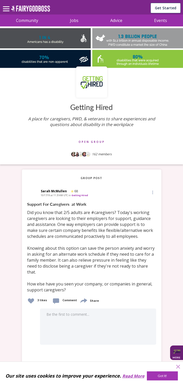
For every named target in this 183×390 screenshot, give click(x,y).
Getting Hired (79, 195)
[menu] (7, 4)
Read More (133, 376)
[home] (30, 9)
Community (27, 20)
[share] (83, 300)
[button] (152, 192)
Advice (116, 20)
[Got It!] (162, 375)
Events (160, 20)
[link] (91, 247)
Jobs (74, 20)
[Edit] (152, 192)
